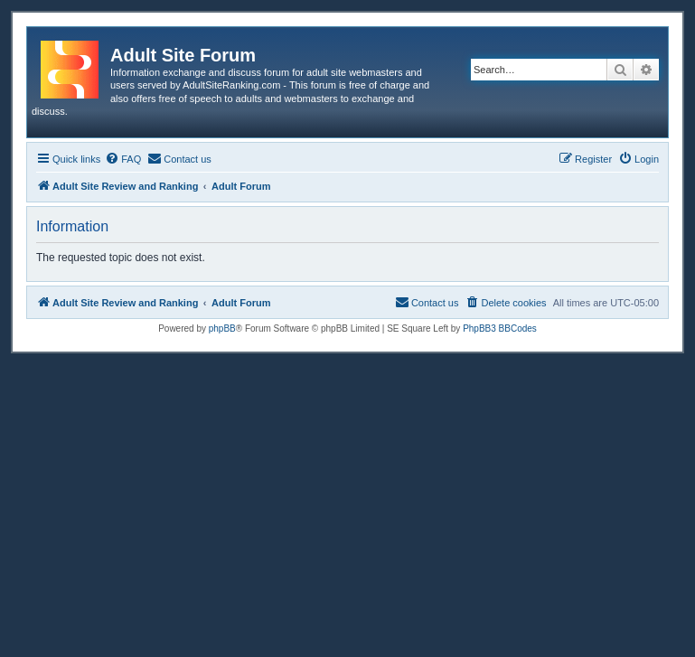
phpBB (222, 328)
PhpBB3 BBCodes (500, 328)
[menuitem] (123, 159)
